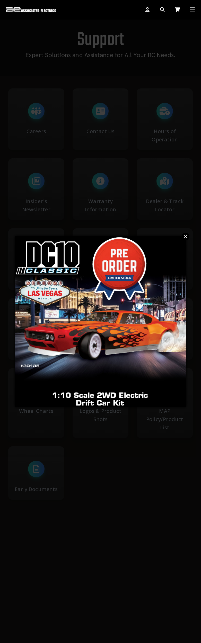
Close (185, 236)
